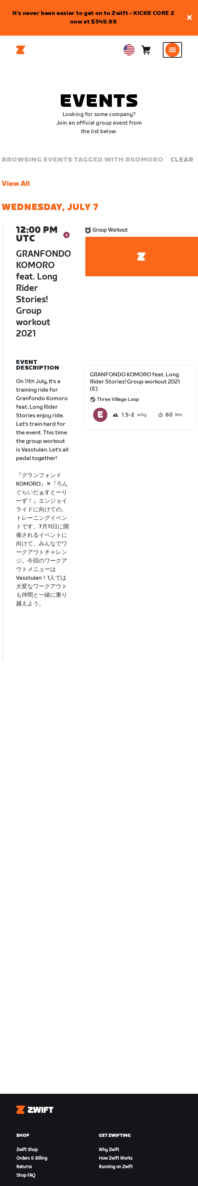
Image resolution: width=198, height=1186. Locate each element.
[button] (189, 18)
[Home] (21, 49)
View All (16, 183)
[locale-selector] (129, 50)
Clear (182, 159)
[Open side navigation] (172, 49)
